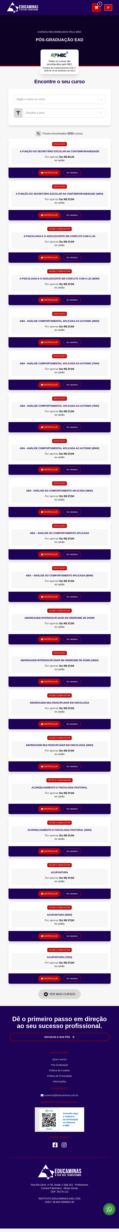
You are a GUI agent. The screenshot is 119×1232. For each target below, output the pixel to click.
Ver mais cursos (59, 994)
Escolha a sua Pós (59, 1037)
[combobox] (16, 99)
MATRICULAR (49, 172)
